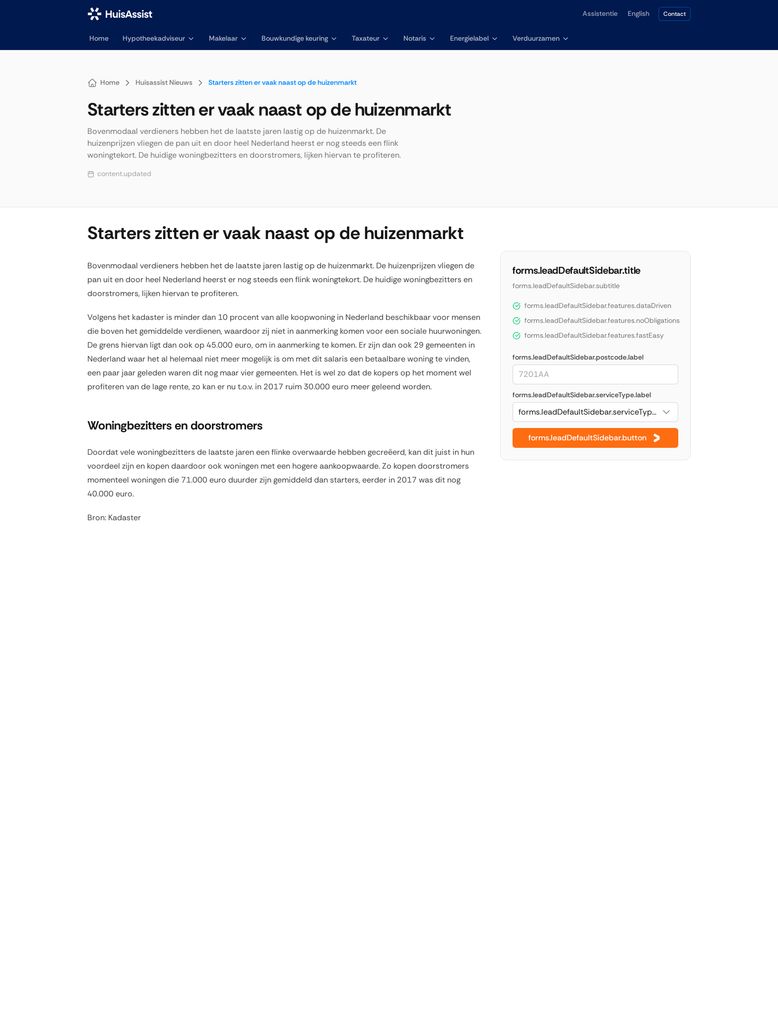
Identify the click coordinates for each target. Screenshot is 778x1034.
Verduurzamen (541, 38)
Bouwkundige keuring (299, 38)
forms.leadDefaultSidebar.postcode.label (578, 357)
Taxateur (370, 38)
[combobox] (595, 412)
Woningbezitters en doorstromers (172, 425)
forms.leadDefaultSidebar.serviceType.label (582, 394)
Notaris (419, 38)
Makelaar (228, 38)
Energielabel (474, 38)
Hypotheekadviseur (159, 38)
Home (99, 38)
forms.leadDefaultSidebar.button (595, 438)
